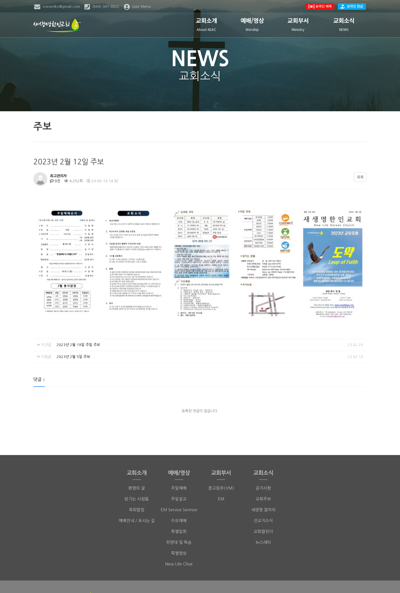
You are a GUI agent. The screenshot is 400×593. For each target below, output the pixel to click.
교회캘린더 (263, 494)
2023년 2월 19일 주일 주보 (78, 308)
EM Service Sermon (179, 473)
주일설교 (179, 462)
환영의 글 (136, 451)
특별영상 (179, 516)
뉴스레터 (263, 505)
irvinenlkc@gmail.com (294, 578)
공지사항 (263, 451)
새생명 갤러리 (263, 473)
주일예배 (179, 451)
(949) (228, 578)
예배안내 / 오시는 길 (137, 483)
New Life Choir (179, 527)
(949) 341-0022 (196, 578)
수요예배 (179, 483)
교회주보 (263, 462)
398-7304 (246, 578)
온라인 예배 (320, 6)
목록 (360, 177)
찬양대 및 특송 (179, 505)
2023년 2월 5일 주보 (73, 320)
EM (221, 462)
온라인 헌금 (352, 6)
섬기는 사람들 (136, 462)
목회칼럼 (136, 473)
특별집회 (179, 494)
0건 (55, 181)
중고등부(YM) (221, 451)
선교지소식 (263, 483)
